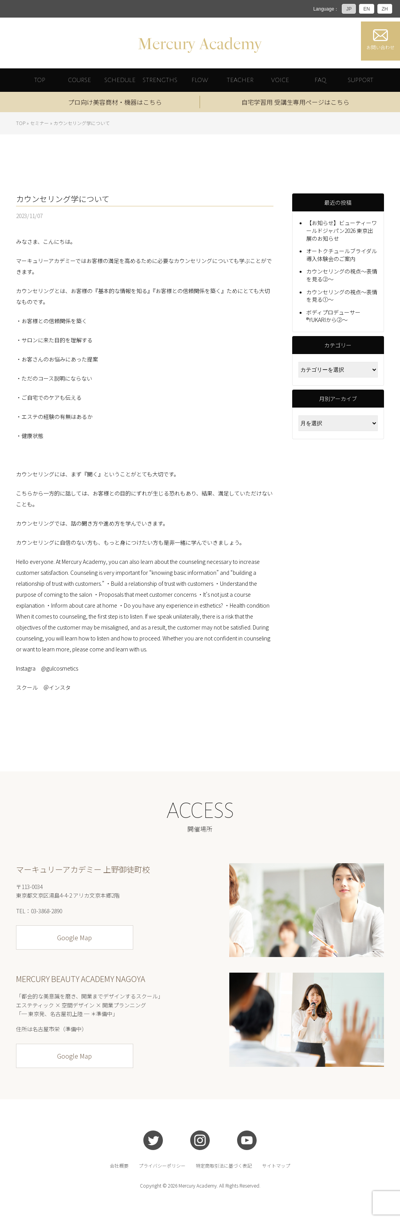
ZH (385, 9)
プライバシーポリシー (162, 1165)
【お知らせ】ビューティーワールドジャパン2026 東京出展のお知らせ (341, 230)
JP (349, 9)
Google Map (74, 937)
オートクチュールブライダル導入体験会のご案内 (341, 255)
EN (366, 9)
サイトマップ (276, 1165)
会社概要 (119, 1165)
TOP (20, 123)
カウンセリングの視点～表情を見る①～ (341, 295)
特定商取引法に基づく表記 (224, 1165)
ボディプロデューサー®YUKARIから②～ (333, 316)
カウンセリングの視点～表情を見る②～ (341, 275)
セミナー (39, 123)
